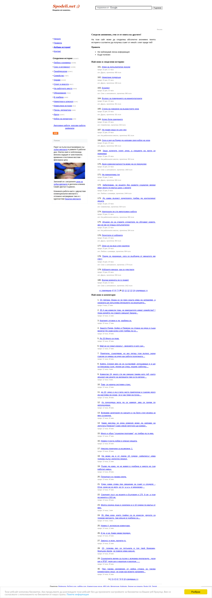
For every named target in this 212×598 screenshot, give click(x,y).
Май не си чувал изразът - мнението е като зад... (122, 346)
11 (126, 290)
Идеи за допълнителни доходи (116, 67)
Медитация (115, 586)
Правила (58, 43)
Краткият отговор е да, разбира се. (116, 320)
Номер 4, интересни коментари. (115, 525)
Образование (60, 93)
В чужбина (59, 97)
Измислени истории (63, 106)
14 (134, 290)
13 (131, 290)
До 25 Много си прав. (109, 338)
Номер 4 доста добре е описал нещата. (119, 441)
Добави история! (62, 47)
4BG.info (106, 586)
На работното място (63, 88)
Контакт (57, 51)
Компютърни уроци (94, 586)
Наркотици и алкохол (63, 101)
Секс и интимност (62, 67)
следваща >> (142, 290)
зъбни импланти (60, 149)
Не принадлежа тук (111, 174)
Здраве (57, 80)
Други (56, 114)
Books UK (147, 586)
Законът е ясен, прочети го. (113, 540)
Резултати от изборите (112, 235)
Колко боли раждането (112, 119)
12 (128, 290)
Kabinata (123, 586)
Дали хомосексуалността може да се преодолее (124, 164)
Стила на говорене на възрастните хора (120, 109)
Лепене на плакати (135, 586)
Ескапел (106, 88)
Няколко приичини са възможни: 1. (117, 448)
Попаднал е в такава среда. (113, 477)
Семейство (59, 75)
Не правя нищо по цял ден (114, 130)
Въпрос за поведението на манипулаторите (122, 98)
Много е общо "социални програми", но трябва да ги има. (127, 433)
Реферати (62, 586)
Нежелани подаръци (111, 77)
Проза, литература (62, 110)
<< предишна (105, 290)
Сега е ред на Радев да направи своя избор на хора (126, 140)
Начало (57, 39)
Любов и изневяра (62, 62)
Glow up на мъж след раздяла (115, 246)
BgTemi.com (71, 586)
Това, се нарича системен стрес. (116, 384)
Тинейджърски (60, 71)
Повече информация (80, 594)
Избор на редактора (63, 119)
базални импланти (73, 199)
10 (123, 290)
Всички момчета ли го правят (115, 280)
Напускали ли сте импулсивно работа (119, 211)
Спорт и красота (61, 84)
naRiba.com (81, 586)
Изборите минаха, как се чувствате (118, 269)
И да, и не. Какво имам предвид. (116, 533)
